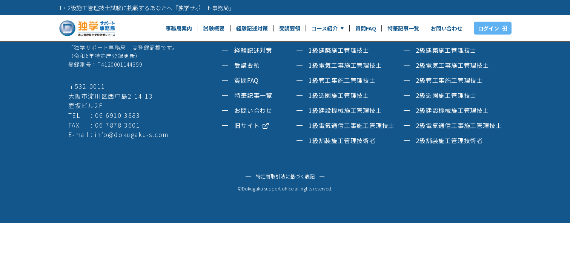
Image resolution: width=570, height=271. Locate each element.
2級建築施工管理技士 (446, 50)
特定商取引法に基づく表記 (285, 176)
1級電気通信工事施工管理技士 (352, 125)
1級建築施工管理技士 (339, 50)
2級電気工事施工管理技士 (452, 65)
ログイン (492, 28)
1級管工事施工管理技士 (342, 80)
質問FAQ (365, 28)
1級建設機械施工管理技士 (345, 110)
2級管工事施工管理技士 (449, 80)
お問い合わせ (446, 28)
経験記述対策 (252, 28)
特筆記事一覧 (403, 28)
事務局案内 (179, 28)
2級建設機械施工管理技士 (452, 110)
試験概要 (213, 28)
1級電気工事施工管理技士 (345, 65)
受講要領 (289, 28)
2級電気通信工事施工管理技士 (459, 125)
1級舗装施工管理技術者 (342, 140)
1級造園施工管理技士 (339, 95)
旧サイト (251, 125)
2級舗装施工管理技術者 (449, 140)
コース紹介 (325, 28)
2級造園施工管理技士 (446, 95)
